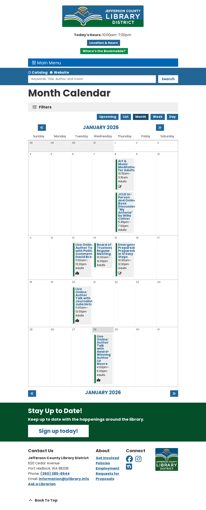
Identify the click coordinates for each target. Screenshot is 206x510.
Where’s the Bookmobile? (104, 51)
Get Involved (107, 457)
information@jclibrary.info (64, 478)
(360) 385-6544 (55, 473)
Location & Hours (103, 43)
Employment (107, 468)
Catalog (40, 72)
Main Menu (46, 63)
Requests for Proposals (107, 476)
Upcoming (107, 117)
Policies (103, 463)
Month (140, 117)
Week (157, 117)
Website (61, 72)
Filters (46, 107)
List (126, 117)
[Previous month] (42, 127)
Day (172, 117)
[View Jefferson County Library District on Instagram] (138, 460)
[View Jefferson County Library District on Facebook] (130, 460)
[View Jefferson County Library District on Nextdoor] (129, 467)
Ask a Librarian (42, 484)
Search (168, 78)
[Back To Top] (103, 500)
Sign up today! (58, 431)
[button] (102, 35)
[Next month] (160, 127)
